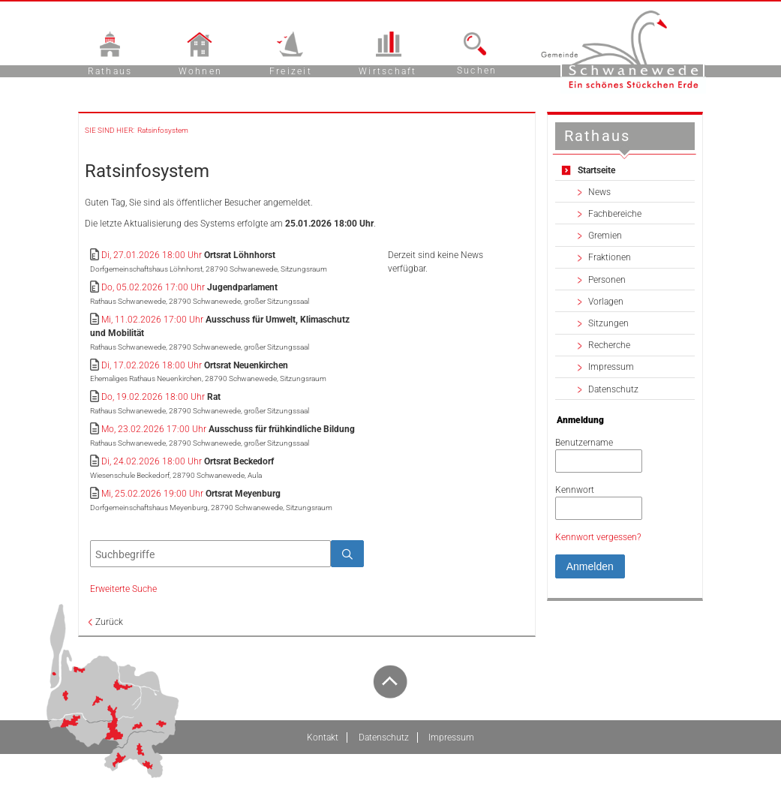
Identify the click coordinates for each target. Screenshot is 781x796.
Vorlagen (605, 301)
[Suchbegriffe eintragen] (210, 553)
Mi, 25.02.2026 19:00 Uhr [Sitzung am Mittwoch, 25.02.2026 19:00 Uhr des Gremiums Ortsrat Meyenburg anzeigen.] (152, 493)
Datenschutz (613, 389)
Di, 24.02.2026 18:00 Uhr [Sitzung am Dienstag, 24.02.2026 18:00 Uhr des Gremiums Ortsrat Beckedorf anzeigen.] (151, 461)
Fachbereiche (614, 214)
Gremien (605, 235)
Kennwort (574, 490)
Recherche (609, 345)
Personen (607, 280)
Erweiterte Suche (123, 589)
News (599, 192)
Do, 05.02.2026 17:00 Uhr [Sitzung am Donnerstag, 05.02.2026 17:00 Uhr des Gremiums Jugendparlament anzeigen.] (153, 287)
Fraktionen (609, 257)
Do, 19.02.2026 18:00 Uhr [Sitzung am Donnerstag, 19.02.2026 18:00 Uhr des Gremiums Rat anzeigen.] (153, 397)
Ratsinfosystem (162, 130)
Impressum (611, 367)
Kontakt (322, 737)
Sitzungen (608, 323)
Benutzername (584, 442)
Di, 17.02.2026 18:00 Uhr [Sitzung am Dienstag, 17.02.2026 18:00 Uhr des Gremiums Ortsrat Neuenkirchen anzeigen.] (151, 365)
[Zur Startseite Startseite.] (625, 170)
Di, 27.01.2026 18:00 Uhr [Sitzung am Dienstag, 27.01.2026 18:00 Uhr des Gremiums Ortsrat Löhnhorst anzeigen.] (151, 255)
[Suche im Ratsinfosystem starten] (347, 553)
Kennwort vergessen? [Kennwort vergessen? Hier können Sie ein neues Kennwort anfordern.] (598, 537)
